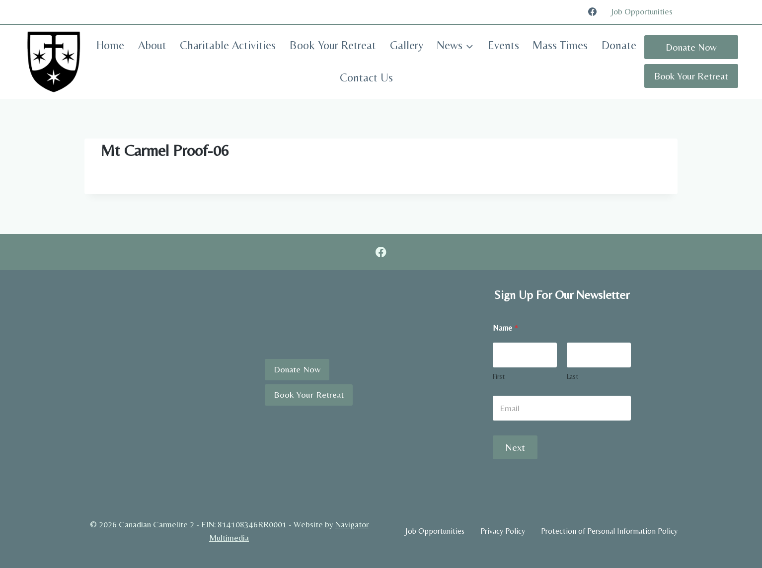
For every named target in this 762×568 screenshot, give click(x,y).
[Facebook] (592, 11)
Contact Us (366, 77)
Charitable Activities (228, 45)
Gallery (406, 45)
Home (110, 45)
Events (503, 45)
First (499, 376)
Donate (619, 45)
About (152, 45)
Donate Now (691, 47)
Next (515, 447)
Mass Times (560, 45)
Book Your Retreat (333, 45)
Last (572, 376)
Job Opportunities (642, 11)
